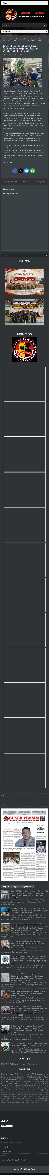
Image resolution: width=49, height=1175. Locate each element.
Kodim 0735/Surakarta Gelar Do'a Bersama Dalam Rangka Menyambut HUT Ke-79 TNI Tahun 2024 (29, 1044)
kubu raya (43, 1100)
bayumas (34, 1100)
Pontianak (34, 1098)
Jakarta (20, 1077)
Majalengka (7, 1074)
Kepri (24, 1096)
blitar (28, 1086)
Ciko (9, 1092)
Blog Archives (26, 887)
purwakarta (25, 1102)
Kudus (30, 1096)
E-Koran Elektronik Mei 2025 (12, 1143)
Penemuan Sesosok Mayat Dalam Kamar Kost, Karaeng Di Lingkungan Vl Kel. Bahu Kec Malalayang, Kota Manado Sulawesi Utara (29, 910)
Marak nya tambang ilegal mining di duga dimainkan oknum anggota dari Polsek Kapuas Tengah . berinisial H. (27, 943)
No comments (19, 54)
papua (9, 1102)
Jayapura (24, 1092)
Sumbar (9, 1100)
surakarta (35, 1086)
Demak (10, 1096)
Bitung (21, 1079)
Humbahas (18, 1096)
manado (33, 1083)
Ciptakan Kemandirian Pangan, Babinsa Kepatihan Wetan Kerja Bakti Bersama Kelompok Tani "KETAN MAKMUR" (21, 48)
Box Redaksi (7, 1151)
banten (6, 1090)
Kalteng (7, 1081)
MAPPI (37, 1096)
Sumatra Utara (41, 1092)
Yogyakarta (17, 1100)
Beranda (26, 182)
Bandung (32, 1079)
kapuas (3, 1094)
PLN (36, 1064)
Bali (44, 1090)
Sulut (2, 1100)
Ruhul (30, 1090)
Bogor (19, 1088)
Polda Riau (11, 1098)
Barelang (43, 1094)
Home (5, 39)
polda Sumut (27, 1094)
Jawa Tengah (14, 1086)
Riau (22, 1086)
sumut (35, 1094)
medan (18, 1094)
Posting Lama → (41, 182)
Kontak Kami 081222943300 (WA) (14, 1160)
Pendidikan (7, 1063)
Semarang (21, 1083)
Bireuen (3, 1096)
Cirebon (25, 1074)
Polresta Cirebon (7, 1083)
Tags (15, 887)
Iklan (4, 1156)
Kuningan (17, 1081)
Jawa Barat (15, 1092)
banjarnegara (43, 1088)
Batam (3, 1092)
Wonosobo (10, 1079)
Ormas (30, 1064)
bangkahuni (26, 1100)
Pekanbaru (27, 1081)
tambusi (33, 1102)
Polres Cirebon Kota (22, 1098)
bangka (43, 1086)
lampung (37, 1090)
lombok (3, 1102)
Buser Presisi (30, 1169)
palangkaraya (40, 1081)
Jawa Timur (21, 1090)
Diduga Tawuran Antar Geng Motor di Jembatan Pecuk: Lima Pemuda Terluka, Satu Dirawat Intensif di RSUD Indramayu (28, 993)
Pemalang (27, 1088)
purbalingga (16, 1102)
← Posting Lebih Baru (9, 182)
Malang (43, 1096)
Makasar (31, 1092)
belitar (13, 1088)
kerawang (11, 1094)
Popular (6, 887)
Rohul (8, 1077)
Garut (35, 1088)
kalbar (13, 1090)
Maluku (3, 1098)
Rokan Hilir (42, 1098)
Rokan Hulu (44, 1079)
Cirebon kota (42, 1074)
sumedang (4, 1088)
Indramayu (33, 1077)
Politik (22, 1064)
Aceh (46, 1077)
